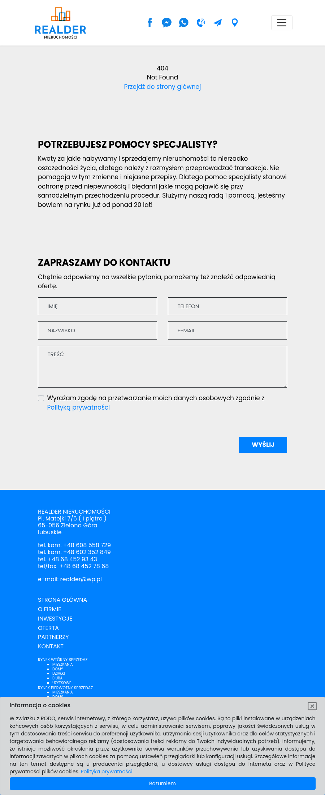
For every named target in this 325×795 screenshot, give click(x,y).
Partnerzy (53, 637)
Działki (58, 673)
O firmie (49, 609)
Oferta (48, 628)
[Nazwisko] (97, 330)
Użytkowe (61, 683)
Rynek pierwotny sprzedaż (65, 688)
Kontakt (51, 646)
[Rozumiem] (312, 706)
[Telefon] (227, 306)
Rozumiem (162, 783)
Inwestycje (55, 618)
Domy (57, 669)
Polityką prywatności (78, 407)
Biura (57, 678)
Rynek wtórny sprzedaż (62, 659)
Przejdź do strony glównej (162, 86)
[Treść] (162, 367)
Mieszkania (62, 664)
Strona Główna (62, 600)
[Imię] (97, 306)
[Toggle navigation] (281, 22)
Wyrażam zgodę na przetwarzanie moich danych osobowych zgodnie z (156, 403)
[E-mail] (227, 330)
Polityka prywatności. (107, 771)
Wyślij (263, 444)
